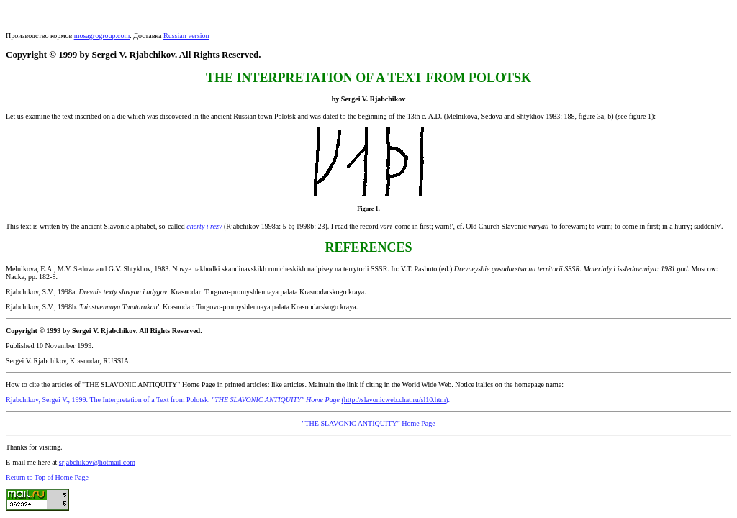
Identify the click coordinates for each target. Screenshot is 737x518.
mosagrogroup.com (102, 36)
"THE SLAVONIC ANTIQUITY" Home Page (368, 423)
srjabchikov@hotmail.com (97, 462)
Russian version (186, 36)
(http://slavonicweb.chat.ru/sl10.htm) (395, 400)
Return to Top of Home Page (47, 477)
